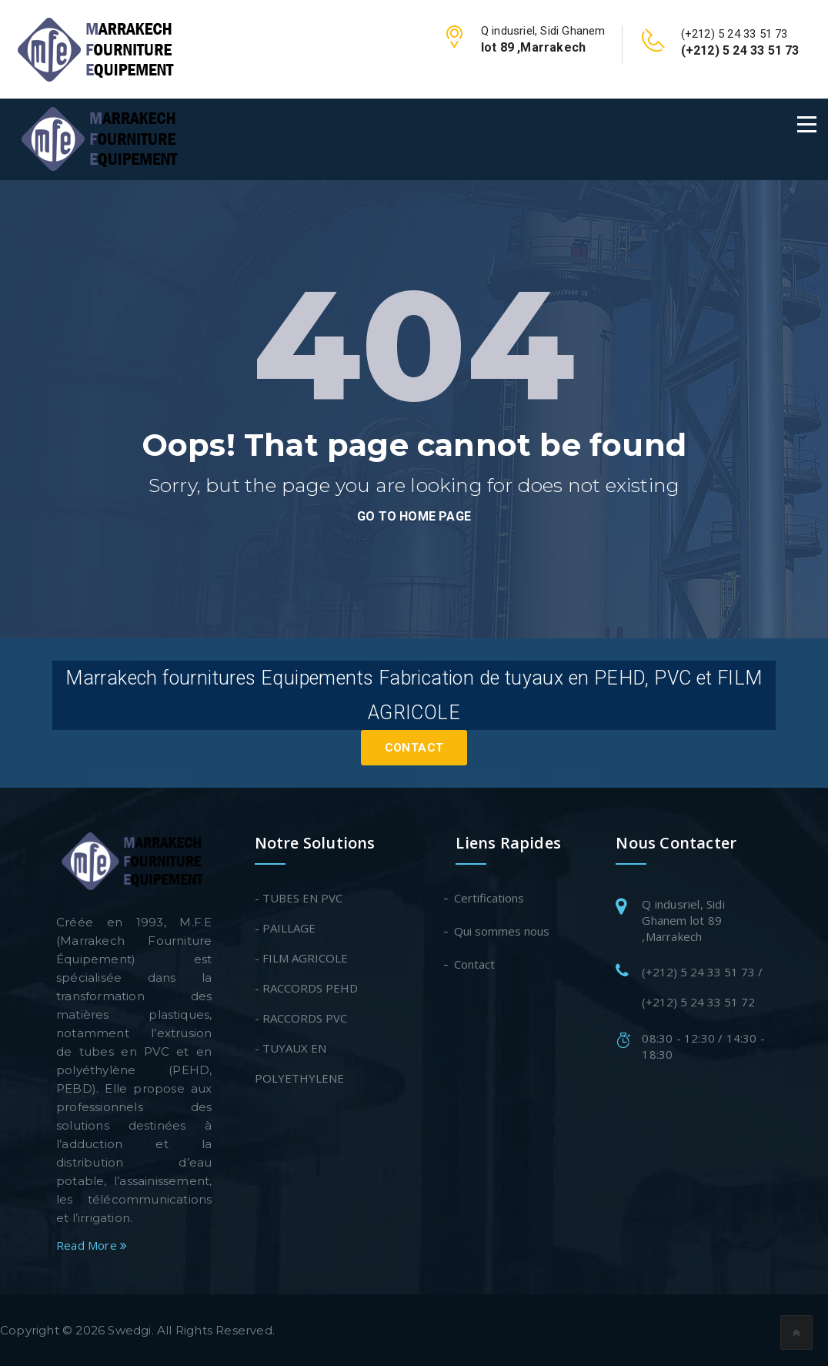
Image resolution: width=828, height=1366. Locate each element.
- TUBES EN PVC (298, 898)
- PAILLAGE (285, 928)
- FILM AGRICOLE (301, 958)
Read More (91, 1245)
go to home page (414, 516)
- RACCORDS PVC (301, 1018)
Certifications (490, 898)
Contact (414, 748)
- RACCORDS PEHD (306, 988)
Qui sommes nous (502, 931)
